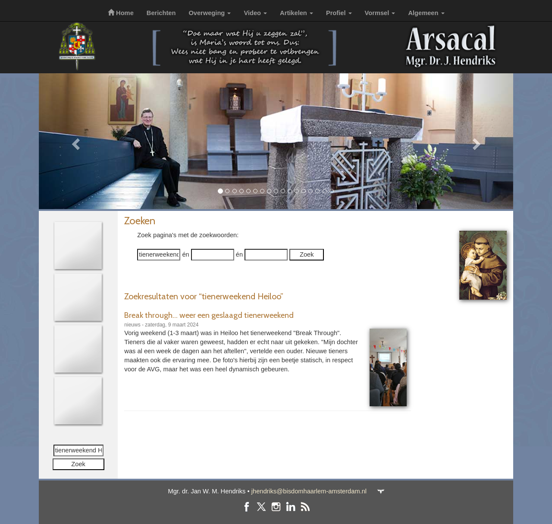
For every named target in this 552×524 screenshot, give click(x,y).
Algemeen (426, 12)
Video (255, 12)
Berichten (161, 12)
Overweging (209, 12)
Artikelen (296, 12)
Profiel (339, 12)
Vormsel (380, 12)
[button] (74, 141)
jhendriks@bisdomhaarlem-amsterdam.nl (309, 491)
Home (121, 12)
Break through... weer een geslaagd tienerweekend (209, 315)
